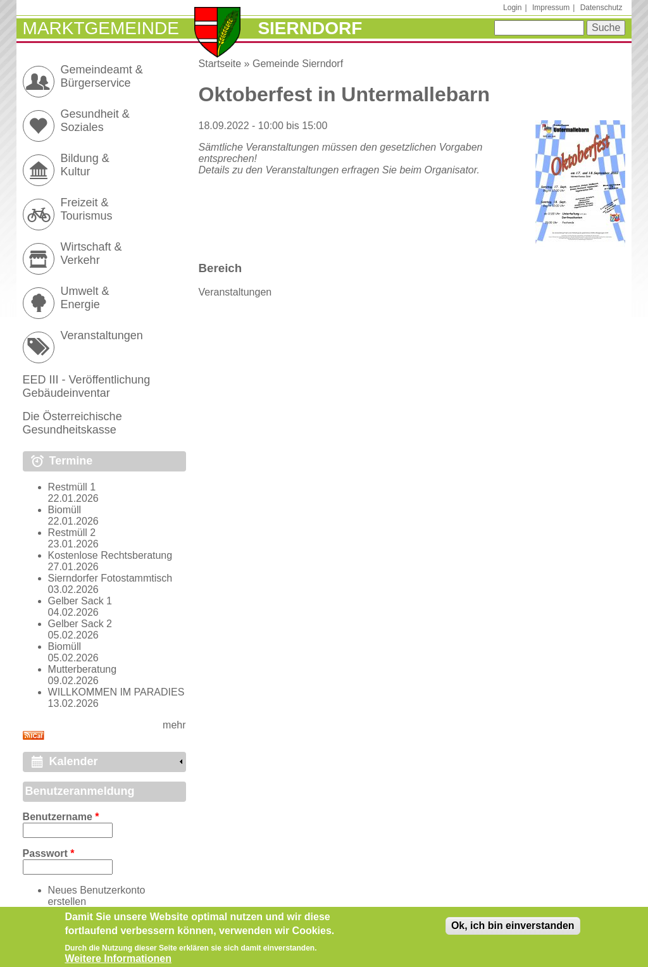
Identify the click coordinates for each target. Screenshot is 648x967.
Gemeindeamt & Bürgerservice (102, 76)
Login (512, 7)
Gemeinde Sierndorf (297, 63)
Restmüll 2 (72, 532)
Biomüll (64, 509)
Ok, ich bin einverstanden (513, 929)
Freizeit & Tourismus (87, 209)
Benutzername (61, 816)
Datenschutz (601, 7)
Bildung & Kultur (85, 165)
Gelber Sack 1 (80, 601)
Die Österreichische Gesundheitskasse (72, 423)
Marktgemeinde (101, 28)
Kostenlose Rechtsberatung (110, 555)
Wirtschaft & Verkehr (91, 253)
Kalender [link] (73, 761)
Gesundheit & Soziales (95, 121)
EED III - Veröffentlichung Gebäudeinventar (87, 386)
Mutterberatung (82, 669)
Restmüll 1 (72, 487)
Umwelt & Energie (85, 298)
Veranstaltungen (235, 292)
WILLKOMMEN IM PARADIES (116, 692)
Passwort (49, 853)
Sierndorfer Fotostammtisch (110, 578)
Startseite (220, 63)
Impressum (551, 7)
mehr (174, 725)
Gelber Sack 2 (80, 623)
